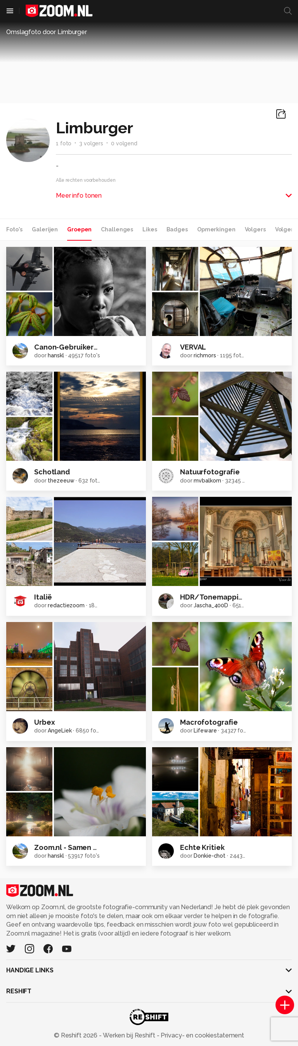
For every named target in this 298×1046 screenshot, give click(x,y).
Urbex (44, 722)
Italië (43, 597)
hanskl (56, 355)
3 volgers (91, 143)
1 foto (63, 143)
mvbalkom (207, 480)
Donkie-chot (209, 856)
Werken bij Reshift (129, 1035)
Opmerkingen (216, 229)
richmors (205, 355)
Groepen (79, 229)
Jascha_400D (211, 605)
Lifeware (205, 730)
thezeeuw (61, 480)
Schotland (52, 472)
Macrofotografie (209, 722)
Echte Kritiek (202, 847)
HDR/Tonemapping (213, 597)
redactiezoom (66, 605)
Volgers (255, 229)
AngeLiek (59, 730)
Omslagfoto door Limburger (46, 32)
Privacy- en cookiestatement (201, 1035)
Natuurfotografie (210, 472)
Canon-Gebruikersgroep (76, 347)
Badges (177, 229)
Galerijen (45, 229)
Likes (149, 229)
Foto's (14, 229)
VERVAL (193, 347)
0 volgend (124, 143)
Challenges (117, 229)
